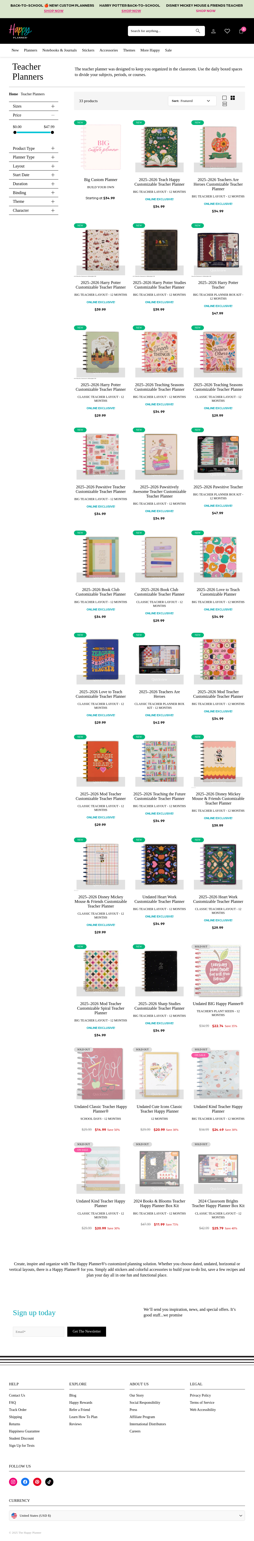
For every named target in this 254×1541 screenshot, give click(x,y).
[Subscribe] (86, 1332)
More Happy (150, 50)
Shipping (15, 1417)
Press (133, 1410)
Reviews (75, 1424)
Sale (168, 50)
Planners (30, 50)
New (15, 50)
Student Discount (21, 1438)
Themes (129, 50)
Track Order (17, 1410)
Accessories (109, 50)
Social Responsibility (145, 1403)
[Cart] (241, 31)
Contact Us (17, 1395)
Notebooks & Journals (59, 50)
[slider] (14, 132)
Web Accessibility (203, 1410)
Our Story (137, 1395)
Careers (135, 1431)
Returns (14, 1424)
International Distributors (148, 1424)
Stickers (88, 50)
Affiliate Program (142, 1417)
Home (13, 94)
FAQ (12, 1403)
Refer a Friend (79, 1410)
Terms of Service (202, 1403)
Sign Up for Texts (21, 1446)
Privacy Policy (200, 1395)
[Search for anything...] (166, 31)
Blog (72, 1395)
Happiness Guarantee (24, 1431)
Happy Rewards (80, 1403)
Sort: (175, 101)
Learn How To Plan (83, 1417)
